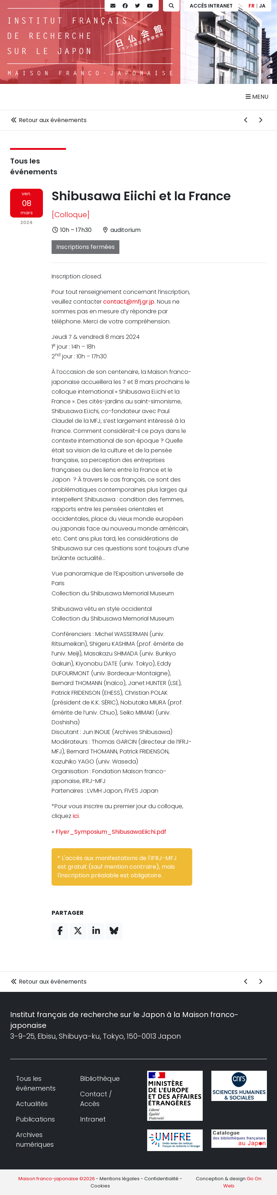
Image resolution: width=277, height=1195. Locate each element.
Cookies (100, 1185)
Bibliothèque (100, 1078)
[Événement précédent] (245, 120)
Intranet (93, 1119)
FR (252, 5)
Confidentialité (161, 1178)
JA (262, 5)
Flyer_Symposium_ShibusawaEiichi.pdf (111, 832)
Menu (257, 97)
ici (76, 816)
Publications (35, 1119)
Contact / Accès (96, 1098)
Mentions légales (120, 1178)
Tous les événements (36, 1083)
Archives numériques (35, 1139)
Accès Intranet (211, 5)
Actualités (32, 1103)
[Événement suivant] (260, 120)
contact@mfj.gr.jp (128, 301)
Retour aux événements (48, 120)
